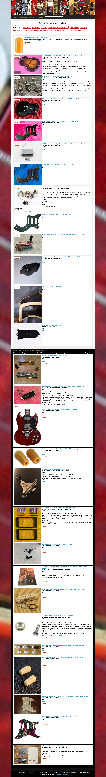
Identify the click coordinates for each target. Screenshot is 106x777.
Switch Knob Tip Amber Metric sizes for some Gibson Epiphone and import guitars (62, 449)
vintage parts (24, 17)
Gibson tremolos (70, 30)
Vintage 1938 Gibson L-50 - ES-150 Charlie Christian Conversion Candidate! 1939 (62, 56)
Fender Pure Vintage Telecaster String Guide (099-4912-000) (57, 615)
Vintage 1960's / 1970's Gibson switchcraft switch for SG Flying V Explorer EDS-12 (63, 234)
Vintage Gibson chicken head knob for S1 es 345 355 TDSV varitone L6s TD (61, 257)
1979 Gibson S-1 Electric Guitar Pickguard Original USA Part (57, 164)
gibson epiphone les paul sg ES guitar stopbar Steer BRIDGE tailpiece (59, 409)
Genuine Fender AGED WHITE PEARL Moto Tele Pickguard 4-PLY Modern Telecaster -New (65, 696)
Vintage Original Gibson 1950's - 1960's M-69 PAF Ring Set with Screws (60, 508)
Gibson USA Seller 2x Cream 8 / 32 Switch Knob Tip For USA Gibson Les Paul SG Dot (63, 657)
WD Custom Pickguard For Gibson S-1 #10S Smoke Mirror (57, 214)
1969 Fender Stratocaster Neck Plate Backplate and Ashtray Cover (58, 746)
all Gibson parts (26, 27)
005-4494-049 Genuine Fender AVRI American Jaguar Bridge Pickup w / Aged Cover (63, 589)
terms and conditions (79, 19)
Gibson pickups (17, 30)
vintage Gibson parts (18, 33)
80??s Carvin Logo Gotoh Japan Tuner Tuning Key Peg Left (57, 544)
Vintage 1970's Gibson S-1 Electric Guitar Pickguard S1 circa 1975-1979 (60, 121)
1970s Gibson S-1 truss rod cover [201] (52, 325)
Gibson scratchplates (48, 30)
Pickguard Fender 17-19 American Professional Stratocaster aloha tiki (59, 716)
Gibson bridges (35, 27)
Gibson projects (38, 30)
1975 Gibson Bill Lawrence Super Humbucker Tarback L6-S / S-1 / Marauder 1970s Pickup (64, 144)
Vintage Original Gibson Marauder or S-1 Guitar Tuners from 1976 (58, 76)
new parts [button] (33, 17)
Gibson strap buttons (59, 30)
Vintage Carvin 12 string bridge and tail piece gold (54, 355)
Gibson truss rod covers (80, 30)
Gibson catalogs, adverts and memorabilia (58, 27)
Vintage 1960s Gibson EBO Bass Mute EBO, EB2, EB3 (56, 469)
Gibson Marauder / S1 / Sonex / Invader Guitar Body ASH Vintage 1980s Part (61, 99)
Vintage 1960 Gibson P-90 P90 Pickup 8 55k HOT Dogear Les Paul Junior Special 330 (63, 386)
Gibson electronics (74, 27)
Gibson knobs (83, 27)
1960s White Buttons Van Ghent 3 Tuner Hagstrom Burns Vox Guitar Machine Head (63, 645)
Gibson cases (44, 27)
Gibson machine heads (27, 30)
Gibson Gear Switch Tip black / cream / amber (35, 37)
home (16, 17)
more (39, 41)
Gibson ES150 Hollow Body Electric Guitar (53, 286)
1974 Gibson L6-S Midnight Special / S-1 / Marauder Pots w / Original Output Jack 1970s (64, 187)
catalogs (40, 17)
